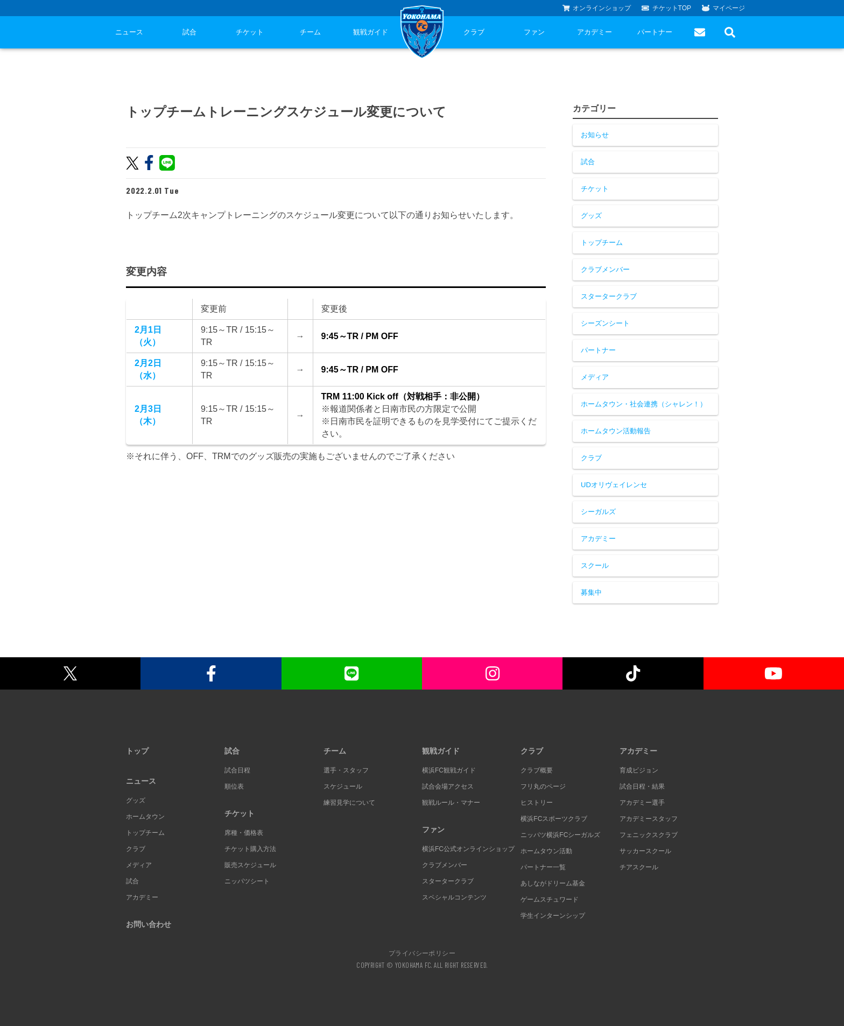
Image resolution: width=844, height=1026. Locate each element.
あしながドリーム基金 (553, 883)
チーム (310, 32)
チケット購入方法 (250, 849)
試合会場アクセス (448, 786)
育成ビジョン (639, 770)
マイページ (723, 8)
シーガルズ (598, 512)
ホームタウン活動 (546, 851)
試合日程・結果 (642, 786)
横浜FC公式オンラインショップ (468, 849)
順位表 (234, 786)
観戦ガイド (370, 32)
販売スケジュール (250, 865)
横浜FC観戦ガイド (449, 770)
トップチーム (602, 242)
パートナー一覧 (543, 867)
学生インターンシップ (553, 915)
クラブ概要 (537, 770)
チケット (250, 32)
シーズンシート (605, 323)
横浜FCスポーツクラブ (554, 819)
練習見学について (349, 802)
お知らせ (595, 135)
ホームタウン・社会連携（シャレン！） (644, 404)
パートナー (654, 32)
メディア (595, 377)
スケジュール (342, 786)
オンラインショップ (596, 8)
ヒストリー (537, 802)
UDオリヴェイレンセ (614, 485)
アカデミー (594, 32)
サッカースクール (645, 851)
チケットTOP (666, 8)
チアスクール (639, 867)
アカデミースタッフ (649, 819)
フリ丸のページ (543, 786)
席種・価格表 (243, 833)
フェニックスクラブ (649, 835)
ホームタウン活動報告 (616, 431)
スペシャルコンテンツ (454, 897)
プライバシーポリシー (422, 953)
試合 (189, 32)
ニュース (129, 32)
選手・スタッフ (346, 770)
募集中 (591, 592)
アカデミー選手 (642, 802)
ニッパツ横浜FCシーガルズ (560, 835)
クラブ (473, 32)
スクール (595, 565)
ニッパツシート (247, 881)
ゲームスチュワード (550, 899)
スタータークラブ (609, 296)
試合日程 (237, 770)
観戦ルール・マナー (451, 802)
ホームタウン (145, 816)
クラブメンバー (605, 269)
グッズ (591, 216)
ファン (534, 32)
